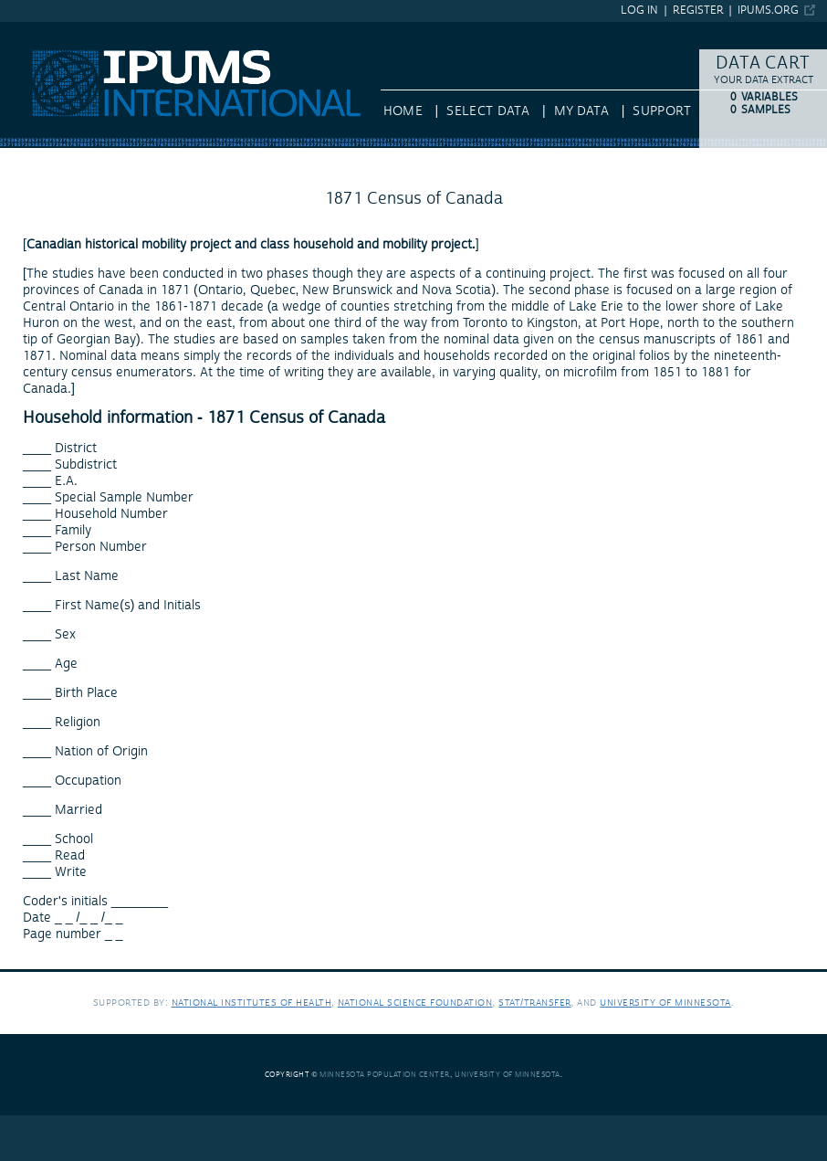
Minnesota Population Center (384, 1075)
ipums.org (768, 10)
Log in (639, 10)
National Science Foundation (415, 1002)
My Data (581, 111)
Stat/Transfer (534, 1002)
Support (661, 111)
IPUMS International (59, 30)
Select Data (487, 111)
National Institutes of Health (252, 1002)
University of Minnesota (665, 1002)
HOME (403, 111)
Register (698, 10)
